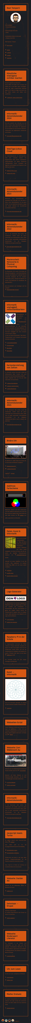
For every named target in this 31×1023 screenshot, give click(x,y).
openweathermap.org (21, 555)
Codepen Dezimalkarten (12, 383)
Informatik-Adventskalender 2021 (14, 424)
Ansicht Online (10, 573)
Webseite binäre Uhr (11, 466)
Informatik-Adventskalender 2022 (14, 246)
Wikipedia (12, 473)
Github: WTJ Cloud (11, 173)
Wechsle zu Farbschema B (6, 1020)
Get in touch (9, 45)
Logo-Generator (10, 619)
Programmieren (10, 345)
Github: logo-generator (12, 622)
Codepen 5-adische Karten (13, 386)
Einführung (9, 655)
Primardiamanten (22, 321)
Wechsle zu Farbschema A (3, 1020)
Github (8, 50)
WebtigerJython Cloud (12, 170)
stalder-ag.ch (10, 891)
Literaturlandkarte (11, 956)
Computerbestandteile (12, 342)
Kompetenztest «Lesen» (12, 850)
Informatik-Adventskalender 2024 (14, 136)
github (11, 734)
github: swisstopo (11, 918)
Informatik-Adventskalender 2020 (14, 817)
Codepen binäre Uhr (11, 468)
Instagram (9, 58)
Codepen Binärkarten (11, 388)
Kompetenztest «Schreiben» (13, 853)
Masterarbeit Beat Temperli (13, 289)
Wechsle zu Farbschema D (13, 1020)
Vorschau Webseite (11, 782)
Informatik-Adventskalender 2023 (14, 211)
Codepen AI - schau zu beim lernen (14, 97)
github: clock (10, 980)
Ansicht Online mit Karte (12, 575)
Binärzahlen (9, 350)
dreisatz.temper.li (10, 1008)
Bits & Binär (9, 348)
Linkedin (9, 55)
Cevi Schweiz (23, 770)
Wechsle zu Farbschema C (9, 1020)
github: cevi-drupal (11, 785)
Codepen (9, 52)
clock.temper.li (10, 977)
